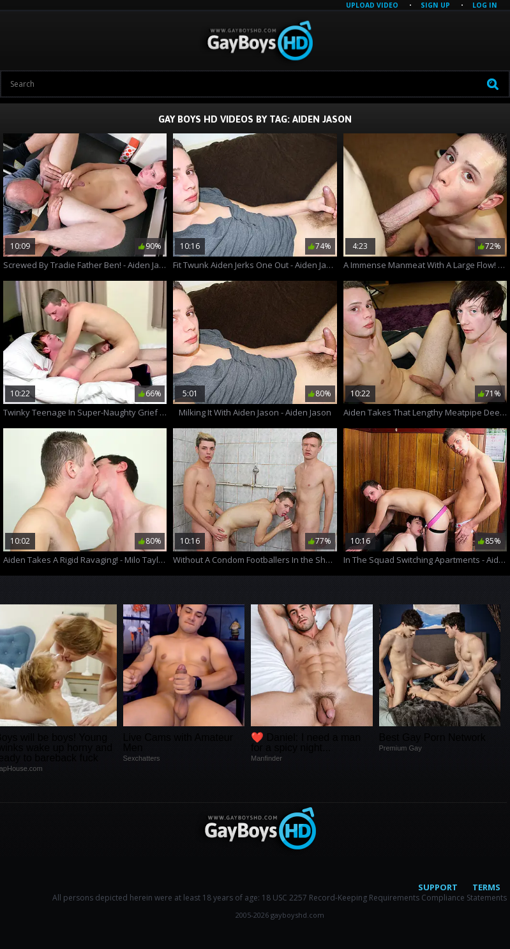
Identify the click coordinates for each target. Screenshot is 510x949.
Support (438, 887)
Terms (486, 887)
